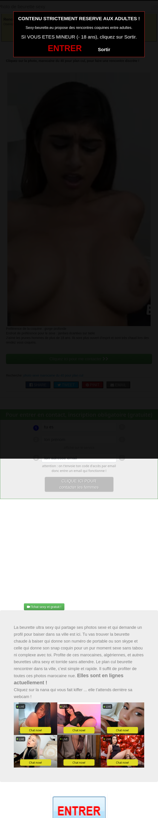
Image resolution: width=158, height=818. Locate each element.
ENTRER (65, 48)
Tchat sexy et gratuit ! (44, 607)
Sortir (104, 49)
